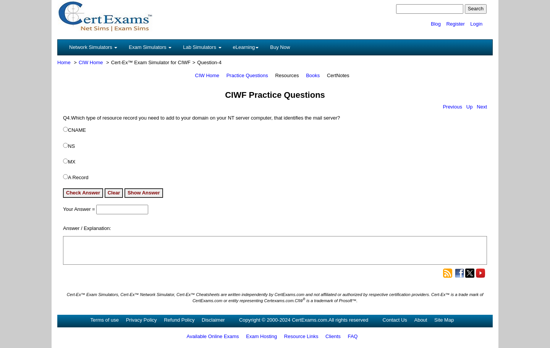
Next (482, 107)
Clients (333, 336)
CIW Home (91, 62)
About (420, 320)
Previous (452, 107)
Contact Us (395, 320)
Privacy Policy (141, 320)
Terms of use (105, 320)
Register (455, 24)
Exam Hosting (261, 336)
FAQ (353, 336)
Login (476, 24)
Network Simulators (93, 47)
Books (313, 75)
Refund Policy (179, 320)
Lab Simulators (202, 47)
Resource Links (301, 336)
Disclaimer (213, 320)
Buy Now (280, 47)
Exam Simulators (150, 47)
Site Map (444, 320)
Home (64, 62)
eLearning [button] (246, 47)
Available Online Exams (213, 336)
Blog (436, 24)
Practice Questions (247, 75)
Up (469, 107)
